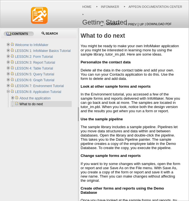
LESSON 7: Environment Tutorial (39, 86)
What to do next (31, 104)
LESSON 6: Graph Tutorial (34, 80)
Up (142, 24)
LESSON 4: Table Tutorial (34, 68)
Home (86, 6)
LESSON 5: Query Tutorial (34, 74)
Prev (132, 24)
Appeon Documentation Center (155, 6)
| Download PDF (158, 24)
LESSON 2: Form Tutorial (34, 57)
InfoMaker (110, 6)
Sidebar (113, 24)
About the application (35, 98)
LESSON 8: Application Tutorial (38, 92)
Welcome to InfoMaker (31, 45)
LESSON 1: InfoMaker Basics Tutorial (43, 51)
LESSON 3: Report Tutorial (35, 62)
